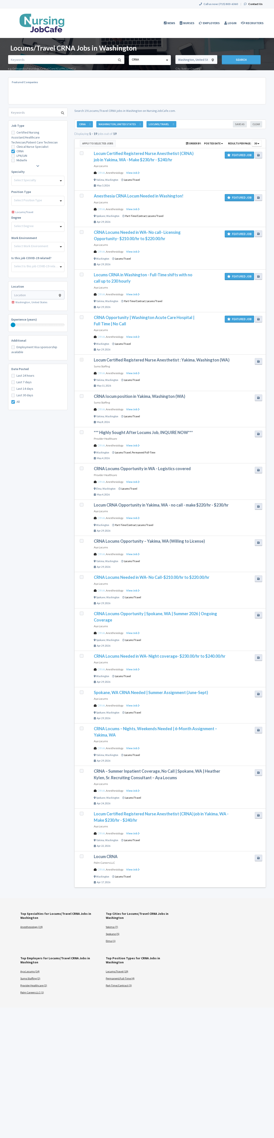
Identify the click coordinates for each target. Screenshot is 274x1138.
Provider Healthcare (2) (33, 985)
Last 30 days (25, 395)
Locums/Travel (132, 179)
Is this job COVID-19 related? (31, 258)
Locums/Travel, (123, 452)
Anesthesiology (114, 172)
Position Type (21, 192)
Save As (240, 124)
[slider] (13, 325)
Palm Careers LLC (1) (32, 992)
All (18, 402)
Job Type (17, 126)
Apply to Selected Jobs (97, 143)
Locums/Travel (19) (117, 971)
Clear (256, 124)
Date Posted (20, 369)
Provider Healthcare (105, 438)
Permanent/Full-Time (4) (120, 978)
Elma (99, 488)
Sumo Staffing (102, 366)
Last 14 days (25, 389)
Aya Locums (101, 166)
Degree (16, 218)
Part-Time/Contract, (136, 216)
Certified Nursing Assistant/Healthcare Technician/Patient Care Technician (34, 137)
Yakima (100, 179)
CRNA (20, 151)
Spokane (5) (112, 934)
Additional (18, 340)
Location (17, 286)
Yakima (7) (112, 927)
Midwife (22, 160)
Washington (111, 179)
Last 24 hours (25, 375)
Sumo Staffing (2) (30, 978)
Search (241, 60)
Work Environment (24, 238)
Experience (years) (24, 319)
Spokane (100, 216)
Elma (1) (111, 941)
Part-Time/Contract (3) (119, 985)
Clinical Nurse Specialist (32, 147)
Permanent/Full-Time (143, 452)
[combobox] (150, 60)
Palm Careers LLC (104, 862)
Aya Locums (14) (30, 971)
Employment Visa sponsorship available (34, 349)
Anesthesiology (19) (31, 927)
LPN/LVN (22, 156)
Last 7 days (24, 382)
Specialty (18, 172)
